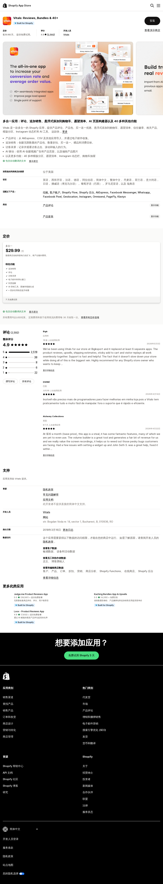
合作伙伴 (88, 792)
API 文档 (8, 772)
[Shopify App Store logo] (17, 5)
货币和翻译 (89, 743)
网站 (45, 517)
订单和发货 (9, 717)
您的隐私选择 (10, 873)
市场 (85, 703)
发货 (85, 736)
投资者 (86, 779)
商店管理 (8, 736)
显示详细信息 (48, 370)
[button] (41, 600)
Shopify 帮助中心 (13, 766)
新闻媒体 (88, 785)
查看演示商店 (152, 30)
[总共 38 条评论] (35, 357)
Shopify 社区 (10, 779)
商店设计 (8, 723)
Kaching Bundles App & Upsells (110, 594)
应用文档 (48, 499)
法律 (85, 805)
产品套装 (48, 216)
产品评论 (48, 205)
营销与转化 (9, 730)
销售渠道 (8, 697)
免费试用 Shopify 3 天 (81, 655)
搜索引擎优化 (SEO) (94, 730)
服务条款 (8, 847)
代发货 (86, 697)
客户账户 (55, 192)
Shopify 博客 (10, 785)
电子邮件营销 (90, 723)
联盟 (85, 798)
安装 (152, 20)
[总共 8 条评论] (36, 362)
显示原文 (33, 161)
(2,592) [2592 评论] (51, 34)
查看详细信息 (51, 577)
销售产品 (8, 710)
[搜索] (152, 5)
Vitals (66, 34)
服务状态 (88, 812)
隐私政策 (48, 489)
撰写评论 (10, 381)
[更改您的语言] (23, 829)
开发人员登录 (10, 839)
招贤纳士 (88, 772)
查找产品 (8, 703)
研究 (5, 792)
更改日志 (68, 529)
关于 (85, 766)
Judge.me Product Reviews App (31, 594)
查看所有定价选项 (90, 317)
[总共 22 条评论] (36, 372)
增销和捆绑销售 (92, 717)
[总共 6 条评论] (36, 367)
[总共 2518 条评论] (34, 352)
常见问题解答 (51, 494)
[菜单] (158, 5)
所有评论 (26, 381)
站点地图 (8, 865)
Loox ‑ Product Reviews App (29, 611)
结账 (45, 192)
